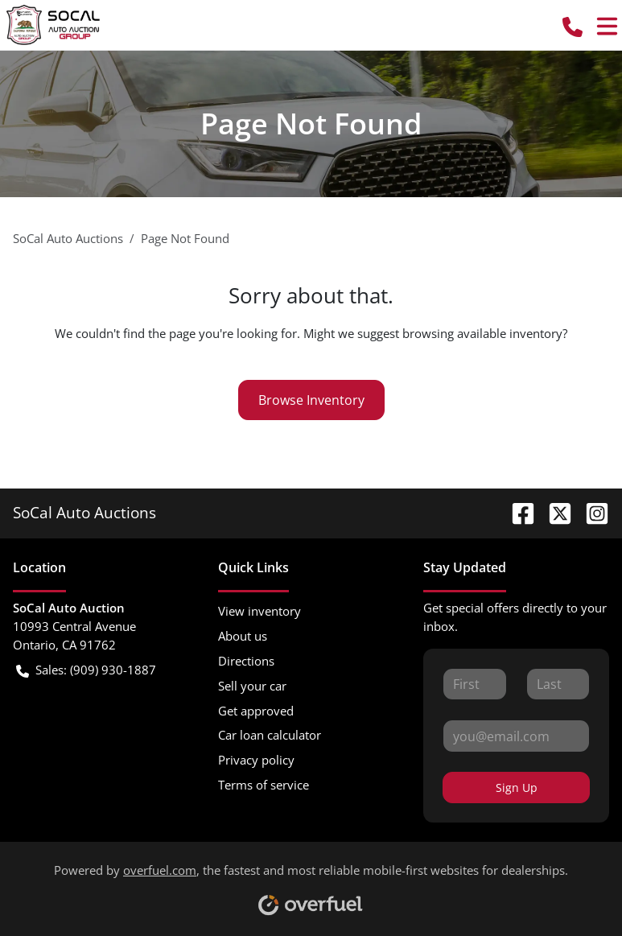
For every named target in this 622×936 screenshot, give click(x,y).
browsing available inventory (482, 333)
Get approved (256, 711)
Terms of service (263, 785)
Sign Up (517, 787)
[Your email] (516, 736)
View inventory (259, 611)
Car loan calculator (269, 735)
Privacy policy (256, 760)
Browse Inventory (311, 400)
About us (242, 636)
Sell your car (252, 686)
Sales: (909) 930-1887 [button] (86, 670)
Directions (246, 661)
